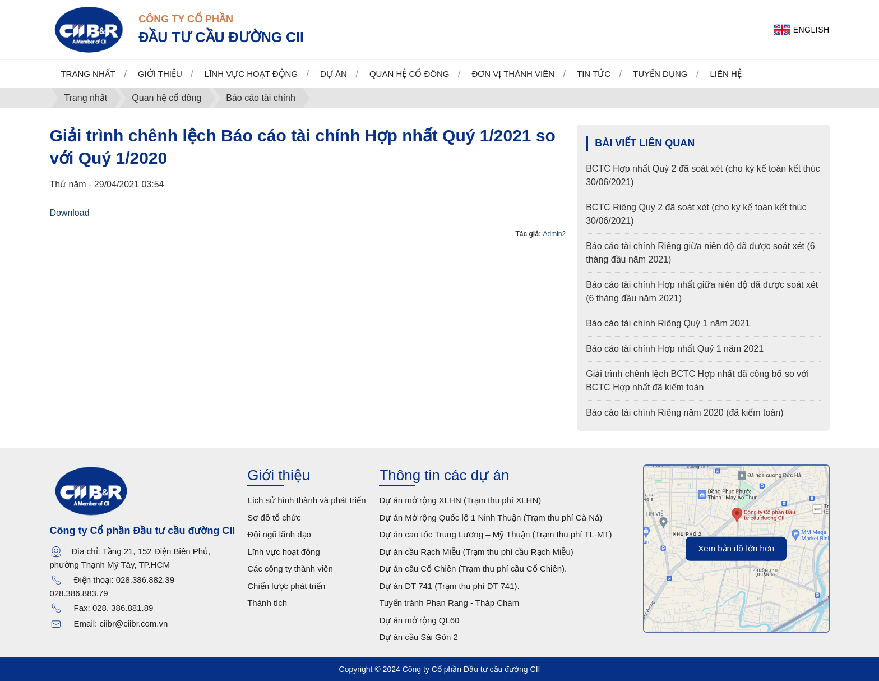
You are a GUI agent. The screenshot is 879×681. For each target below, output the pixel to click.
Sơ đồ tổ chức (273, 517)
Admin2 (554, 234)
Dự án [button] (333, 74)
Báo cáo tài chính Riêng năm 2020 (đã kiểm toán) (684, 412)
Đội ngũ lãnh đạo (279, 534)
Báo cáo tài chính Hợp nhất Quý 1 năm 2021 (675, 348)
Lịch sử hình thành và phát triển (306, 500)
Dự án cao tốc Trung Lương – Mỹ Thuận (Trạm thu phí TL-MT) (495, 534)
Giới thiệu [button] (160, 74)
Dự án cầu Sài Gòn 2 (418, 637)
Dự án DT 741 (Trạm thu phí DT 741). (449, 586)
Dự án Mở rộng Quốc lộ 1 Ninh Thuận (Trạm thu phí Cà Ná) (490, 517)
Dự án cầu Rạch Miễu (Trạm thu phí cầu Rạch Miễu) (476, 551)
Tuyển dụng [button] (660, 74)
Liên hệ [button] (725, 74)
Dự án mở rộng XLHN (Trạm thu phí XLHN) (460, 500)
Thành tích (267, 603)
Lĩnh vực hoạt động (283, 551)
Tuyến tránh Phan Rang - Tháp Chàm (449, 603)
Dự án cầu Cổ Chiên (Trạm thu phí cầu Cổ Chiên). (473, 568)
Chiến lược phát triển (286, 586)
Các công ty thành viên (290, 568)
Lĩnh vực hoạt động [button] (251, 74)
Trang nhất (88, 74)
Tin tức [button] (593, 74)
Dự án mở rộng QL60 (419, 620)
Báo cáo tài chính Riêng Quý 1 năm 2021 (668, 323)
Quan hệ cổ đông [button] (409, 74)
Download (69, 213)
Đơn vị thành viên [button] (512, 74)
